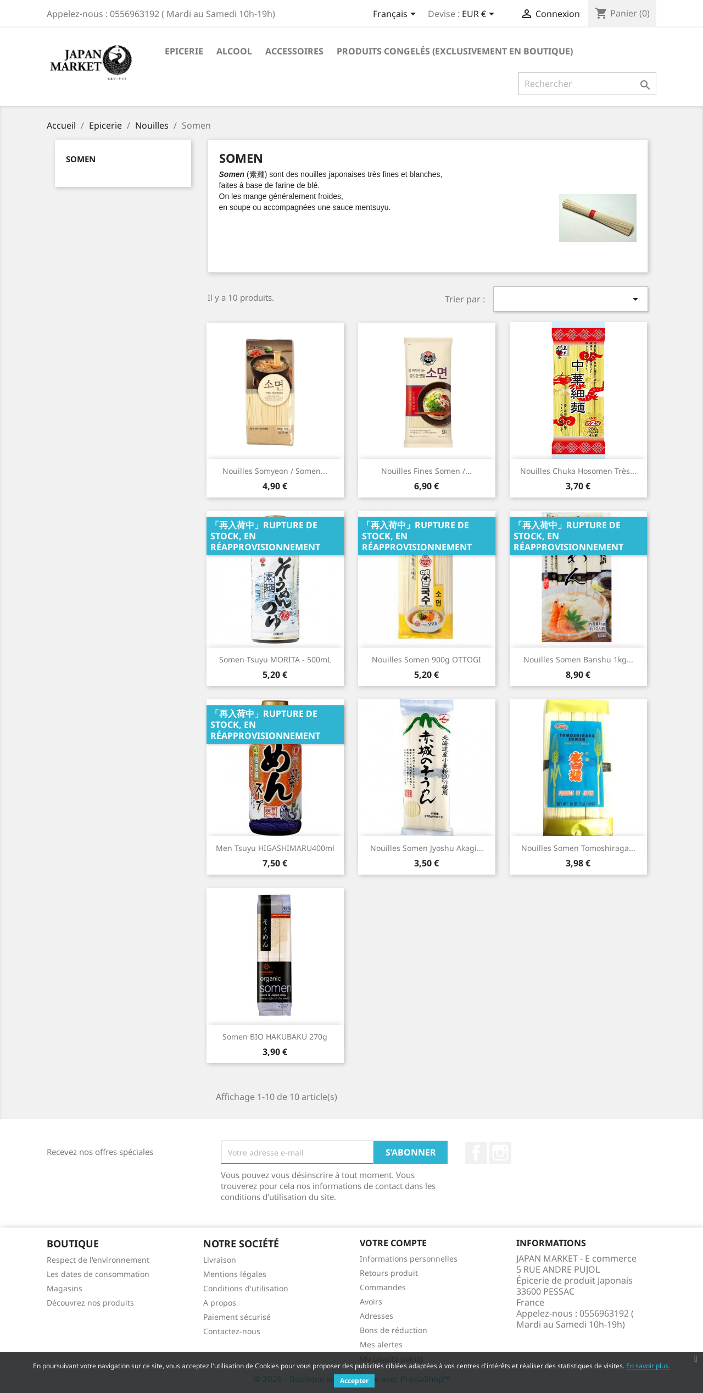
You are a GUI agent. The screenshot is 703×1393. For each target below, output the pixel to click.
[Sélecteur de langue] (396, 14)
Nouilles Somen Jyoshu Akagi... (426, 848)
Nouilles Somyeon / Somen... (274, 471)
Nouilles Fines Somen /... (426, 471)
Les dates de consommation (98, 1274)
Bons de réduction (393, 1330)
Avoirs (371, 1301)
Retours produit (389, 1273)
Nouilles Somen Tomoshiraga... (578, 848)
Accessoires (294, 51)
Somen (81, 158)
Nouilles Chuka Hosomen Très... (578, 471)
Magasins (64, 1288)
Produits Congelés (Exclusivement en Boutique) (455, 51)
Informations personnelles (408, 1258)
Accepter (354, 1380)
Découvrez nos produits (90, 1302)
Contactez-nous (231, 1331)
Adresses (376, 1316)
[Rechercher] (587, 83)
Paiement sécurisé (237, 1317)
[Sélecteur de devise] (480, 14)
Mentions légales (234, 1274)
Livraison (219, 1259)
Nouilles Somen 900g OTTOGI (426, 659)
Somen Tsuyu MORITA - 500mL (275, 659)
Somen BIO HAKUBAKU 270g (274, 1036)
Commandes (383, 1287)
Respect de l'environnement (98, 1259)
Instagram (500, 1153)
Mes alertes (381, 1344)
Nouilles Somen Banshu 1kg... (578, 659)
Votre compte (393, 1243)
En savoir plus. (648, 1365)
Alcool (234, 51)
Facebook (476, 1153)
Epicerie (184, 51)
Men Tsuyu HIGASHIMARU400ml (275, 848)
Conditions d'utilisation (245, 1288)
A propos (219, 1302)
